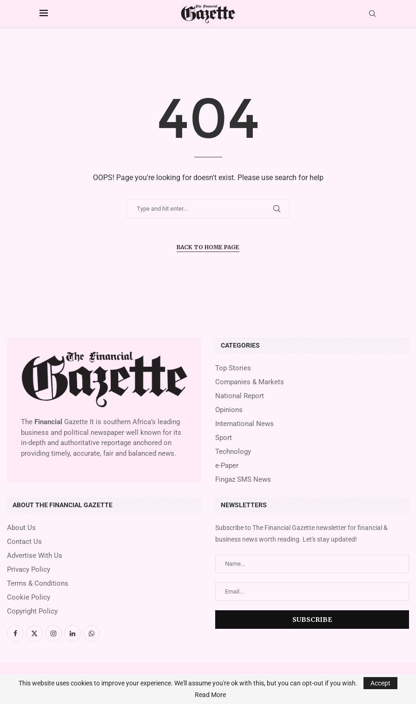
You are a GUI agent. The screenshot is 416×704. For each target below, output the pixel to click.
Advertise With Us (34, 555)
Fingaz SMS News (243, 479)
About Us (21, 527)
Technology (233, 451)
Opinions (229, 410)
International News (244, 423)
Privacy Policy (28, 569)
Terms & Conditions (37, 583)
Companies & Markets (249, 382)
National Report (239, 396)
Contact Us (24, 541)
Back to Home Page (208, 247)
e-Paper (226, 465)
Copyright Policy (32, 611)
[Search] (372, 14)
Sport (223, 437)
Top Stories (233, 368)
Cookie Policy (28, 597)
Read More (210, 694)
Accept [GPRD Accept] (380, 683)
